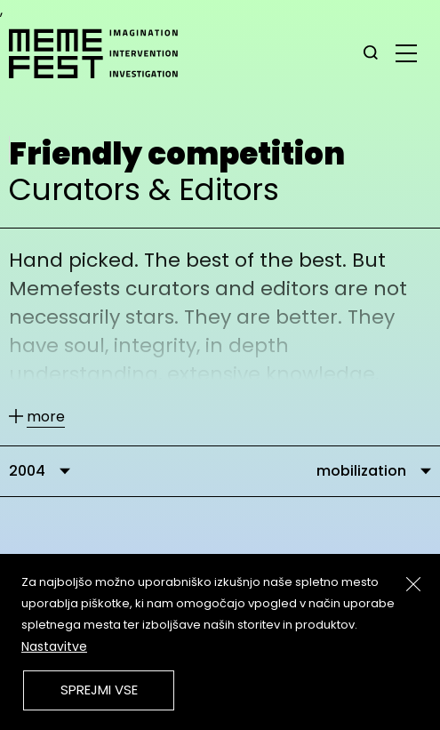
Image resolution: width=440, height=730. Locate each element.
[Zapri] (413, 584)
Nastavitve (54, 646)
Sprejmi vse (99, 689)
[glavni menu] (406, 52)
